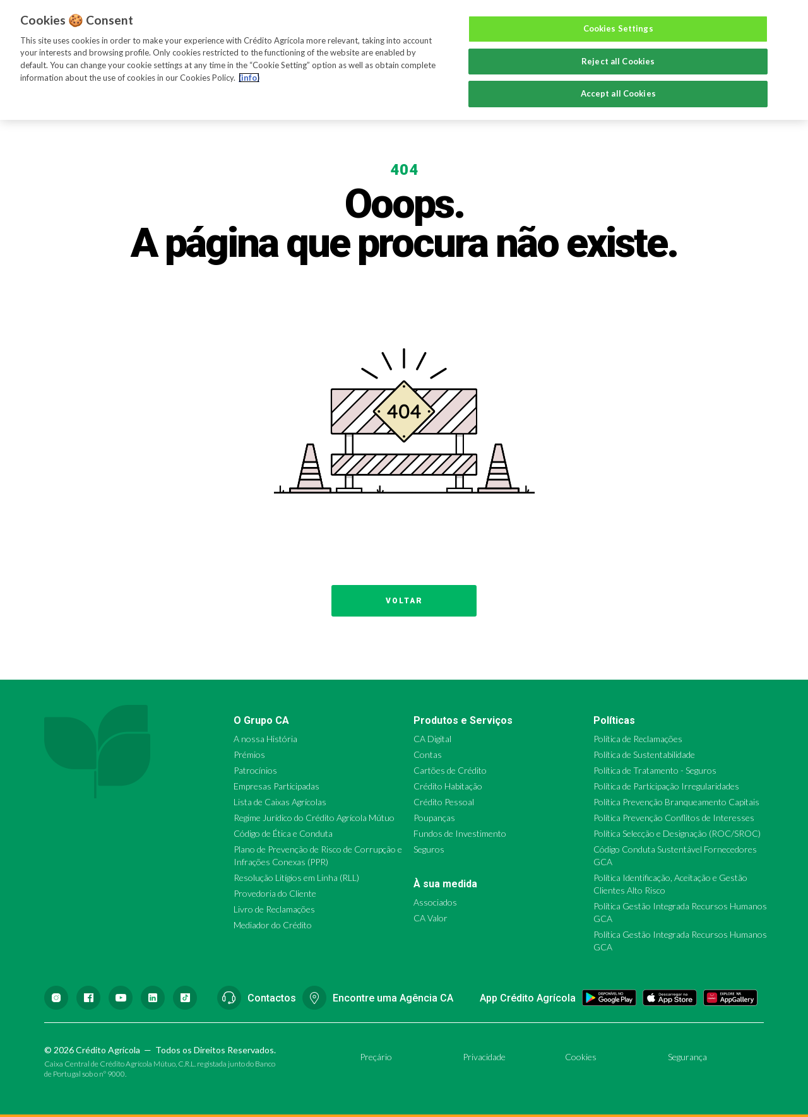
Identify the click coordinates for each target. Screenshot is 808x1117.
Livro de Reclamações (274, 909)
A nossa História (265, 738)
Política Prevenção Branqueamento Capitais (676, 801)
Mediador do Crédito (273, 924)
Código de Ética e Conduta (283, 833)
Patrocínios (255, 770)
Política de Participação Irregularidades (666, 786)
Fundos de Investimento (459, 833)
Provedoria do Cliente (275, 893)
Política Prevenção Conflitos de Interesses (673, 817)
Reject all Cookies (618, 61)
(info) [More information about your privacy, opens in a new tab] (249, 78)
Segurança (687, 1056)
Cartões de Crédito (450, 770)
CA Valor (430, 918)
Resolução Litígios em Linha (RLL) (296, 877)
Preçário (376, 1056)
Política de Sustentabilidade (644, 754)
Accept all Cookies (618, 93)
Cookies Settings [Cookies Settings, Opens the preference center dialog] (618, 28)
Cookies (581, 1056)
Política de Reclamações (637, 738)
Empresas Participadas (276, 786)
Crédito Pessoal (443, 801)
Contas (427, 754)
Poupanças (434, 817)
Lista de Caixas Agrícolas (280, 801)
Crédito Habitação (447, 786)
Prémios (249, 754)
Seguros (428, 849)
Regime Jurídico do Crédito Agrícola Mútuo (314, 817)
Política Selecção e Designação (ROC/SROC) (677, 833)
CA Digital (432, 738)
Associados (435, 902)
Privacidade (484, 1056)
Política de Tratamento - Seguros (654, 770)
